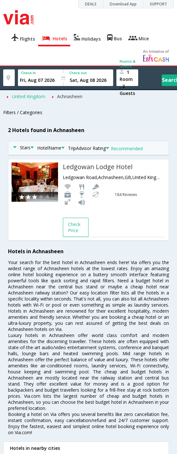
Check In (28, 72)
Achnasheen (69, 96)
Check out (78, 72)
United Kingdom (28, 96)
